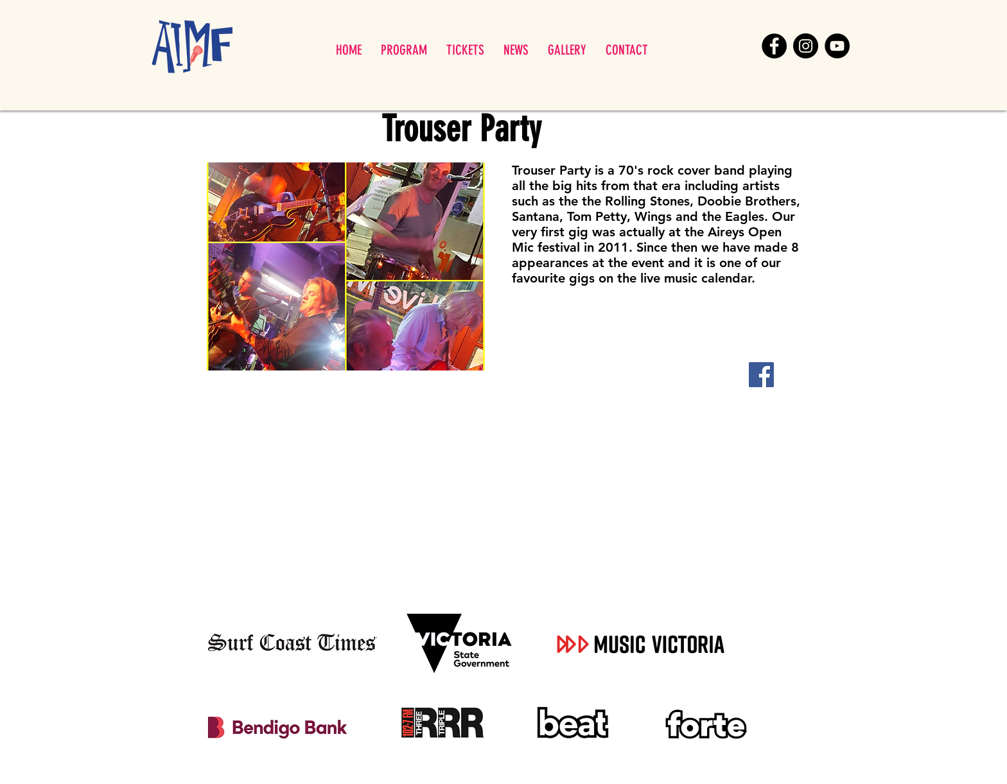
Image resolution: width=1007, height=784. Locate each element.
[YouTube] (837, 45)
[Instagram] (805, 45)
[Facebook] (774, 45)
